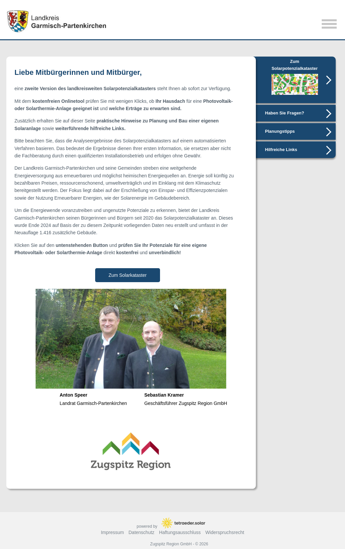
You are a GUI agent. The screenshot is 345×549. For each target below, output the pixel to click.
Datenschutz (141, 532)
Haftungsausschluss (180, 532)
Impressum (112, 532)
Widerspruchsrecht (224, 532)
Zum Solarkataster (127, 275)
